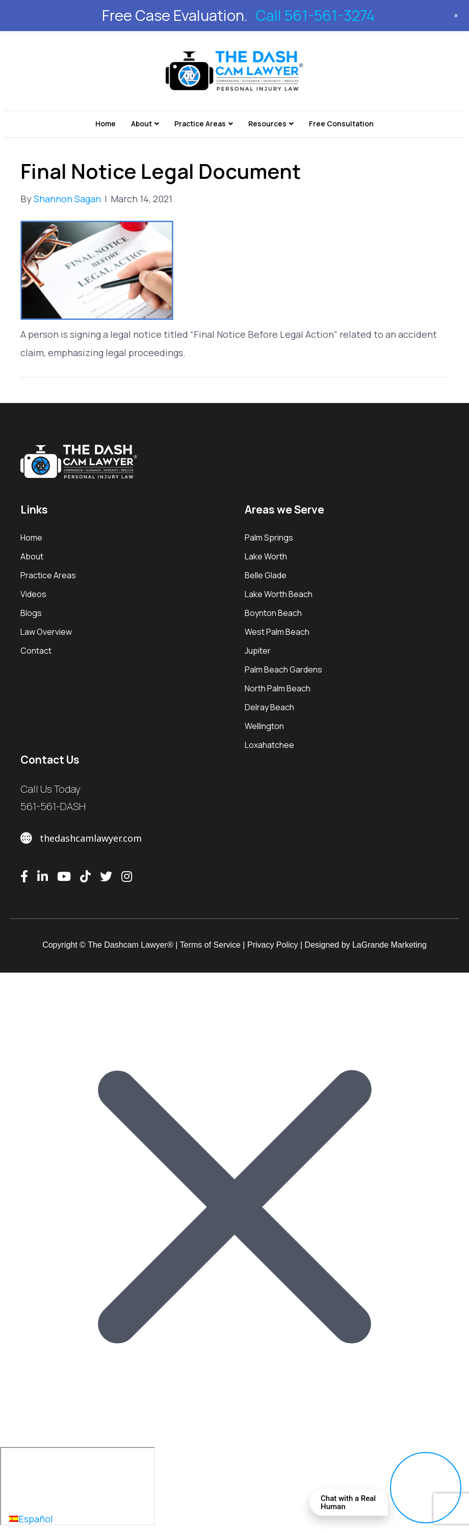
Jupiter (258, 650)
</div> (77, 1486)
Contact (35, 650)
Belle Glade (265, 575)
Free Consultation (341, 123)
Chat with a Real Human (348, 1502)
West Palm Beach (277, 631)
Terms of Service (210, 944)
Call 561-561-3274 (315, 15)
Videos (33, 594)
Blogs (31, 613)
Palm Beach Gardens (283, 669)
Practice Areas (200, 123)
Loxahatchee (269, 744)
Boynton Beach (273, 613)
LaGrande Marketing (389, 944)
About (141, 123)
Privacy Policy (272, 944)
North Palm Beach (277, 688)
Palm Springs (269, 537)
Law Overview (46, 631)
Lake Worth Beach (278, 594)
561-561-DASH (53, 806)
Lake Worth (266, 556)
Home (105, 123)
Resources (267, 123)
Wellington (264, 726)
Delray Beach (269, 707)
